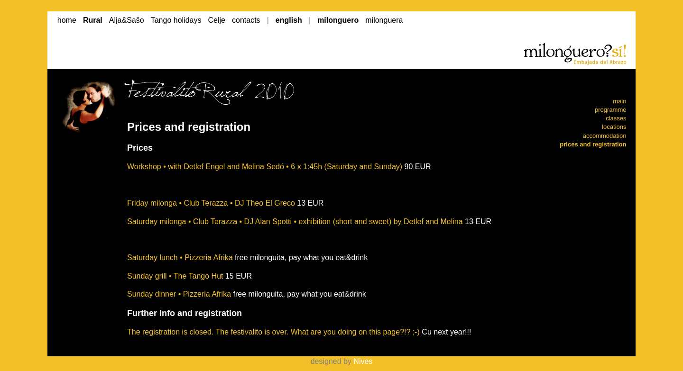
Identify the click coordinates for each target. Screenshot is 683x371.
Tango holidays (176, 20)
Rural (92, 20)
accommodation (605, 135)
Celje (216, 20)
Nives (362, 361)
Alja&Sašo (126, 20)
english (289, 20)
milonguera (384, 20)
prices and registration (593, 144)
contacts (246, 20)
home (66, 20)
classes (616, 118)
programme (610, 109)
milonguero (338, 20)
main (619, 101)
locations (614, 126)
